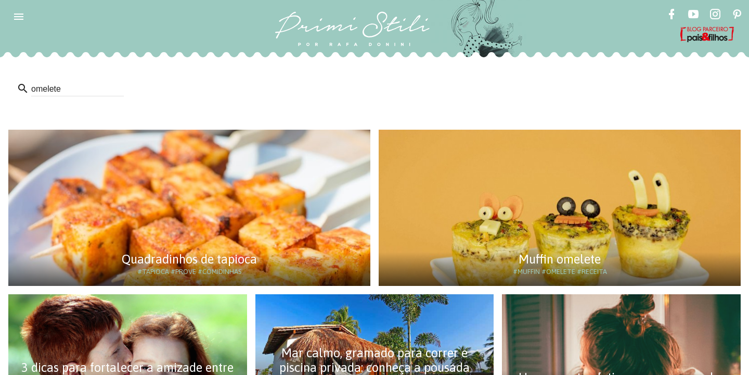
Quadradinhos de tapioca (189, 259)
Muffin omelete (560, 259)
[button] (18, 16)
